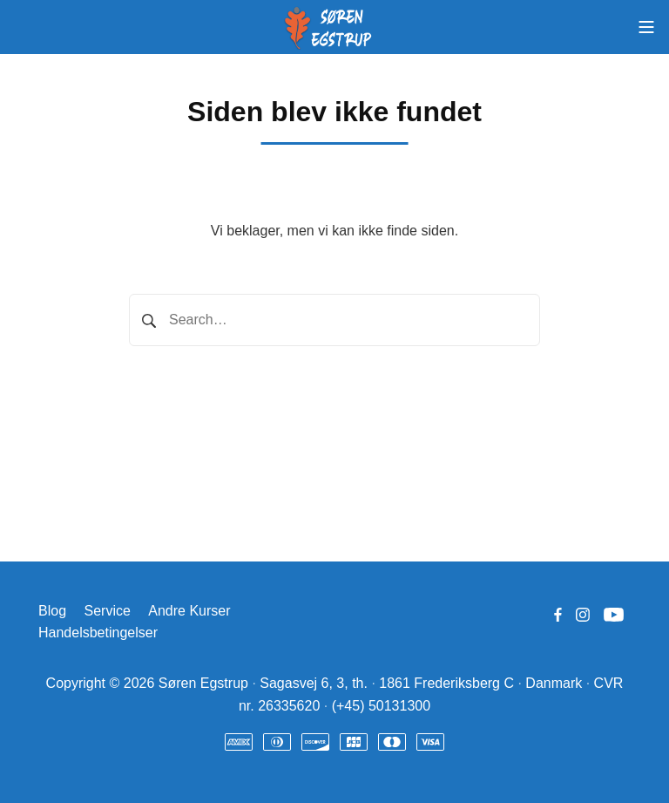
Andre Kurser (189, 610)
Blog (52, 610)
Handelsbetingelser (98, 632)
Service (107, 610)
